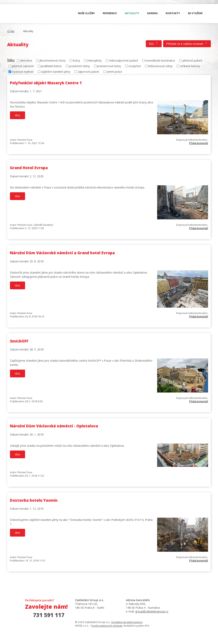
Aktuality (132, 13)
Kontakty (173, 13)
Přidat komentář (198, 143)
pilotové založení (23, 66)
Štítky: (11, 60)
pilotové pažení (192, 60)
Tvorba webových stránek (106, 625)
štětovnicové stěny (160, 66)
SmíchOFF (19, 341)
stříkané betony (190, 66)
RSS (154, 44)
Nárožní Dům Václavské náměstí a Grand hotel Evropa (62, 252)
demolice (26, 60)
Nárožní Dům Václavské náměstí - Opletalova (54, 426)
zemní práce (114, 72)
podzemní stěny (79, 66)
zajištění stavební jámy (55, 72)
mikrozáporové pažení (123, 60)
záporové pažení (88, 72)
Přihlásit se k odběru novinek (187, 44)
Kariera (152, 13)
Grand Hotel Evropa (29, 167)
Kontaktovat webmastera (126, 622)
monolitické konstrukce (160, 60)
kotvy (76, 60)
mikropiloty (94, 60)
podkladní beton (51, 66)
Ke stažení (195, 13)
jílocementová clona (52, 60)
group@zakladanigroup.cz (151, 611)
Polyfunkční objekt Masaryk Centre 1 (46, 82)
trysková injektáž (23, 72)
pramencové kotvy (109, 66)
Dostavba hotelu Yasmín (33, 500)
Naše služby (86, 13)
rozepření (134, 66)
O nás (28, 14)
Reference (110, 13)
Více (17, 115)
